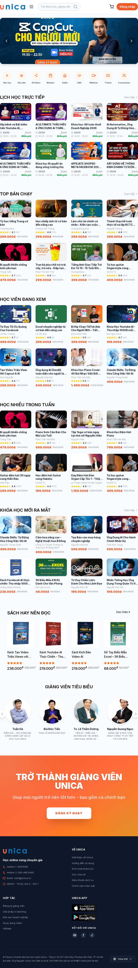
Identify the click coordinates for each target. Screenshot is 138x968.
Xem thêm (123, 611)
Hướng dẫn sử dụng (83, 863)
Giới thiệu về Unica (82, 857)
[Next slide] (131, 41)
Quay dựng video (12, 923)
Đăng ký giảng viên (13, 905)
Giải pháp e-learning (14, 911)
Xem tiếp (131, 97)
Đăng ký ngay (68, 813)
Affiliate (7, 928)
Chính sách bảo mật (83, 885)
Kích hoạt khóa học (83, 868)
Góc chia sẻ (79, 874)
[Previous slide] (6, 41)
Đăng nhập (127, 6)
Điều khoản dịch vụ (83, 880)
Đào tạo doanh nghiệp (15, 917)
